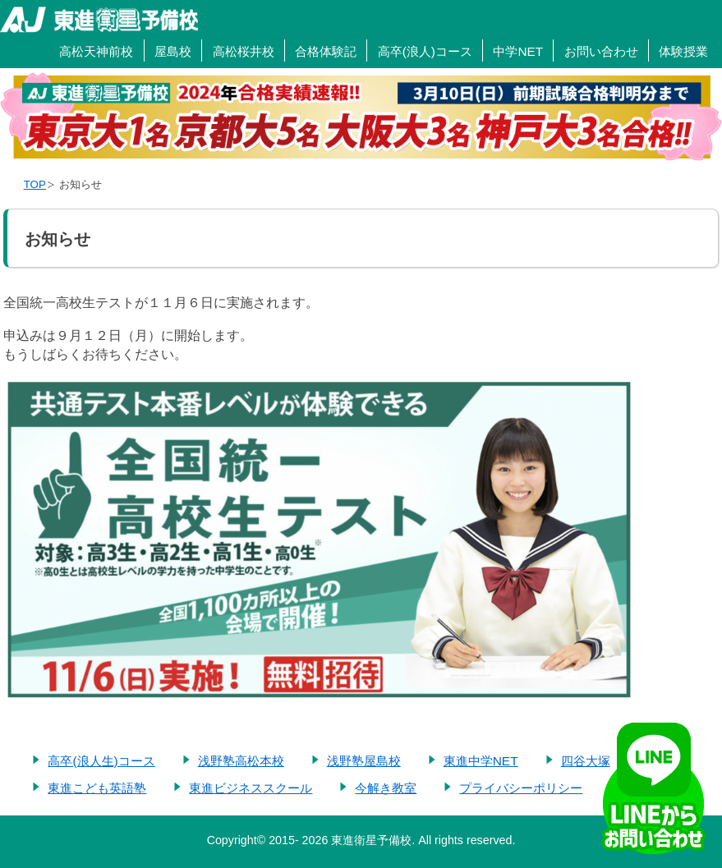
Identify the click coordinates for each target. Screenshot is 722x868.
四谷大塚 (585, 761)
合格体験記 (325, 51)
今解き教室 (385, 788)
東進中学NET (481, 761)
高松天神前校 (96, 51)
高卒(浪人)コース (425, 51)
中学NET (518, 51)
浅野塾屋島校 (364, 761)
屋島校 (172, 51)
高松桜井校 (243, 51)
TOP (35, 184)
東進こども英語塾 (97, 788)
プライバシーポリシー (520, 788)
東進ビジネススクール (250, 788)
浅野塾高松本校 (241, 761)
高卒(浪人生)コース (101, 761)
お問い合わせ (601, 51)
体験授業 (683, 51)
